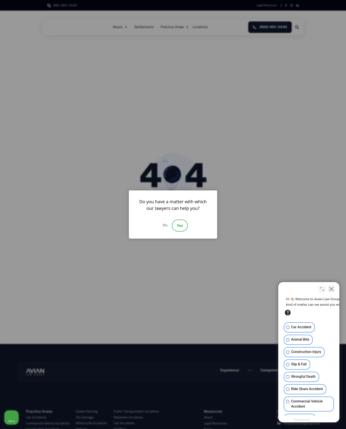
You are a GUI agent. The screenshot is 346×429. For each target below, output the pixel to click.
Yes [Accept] (180, 225)
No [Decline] (165, 225)
